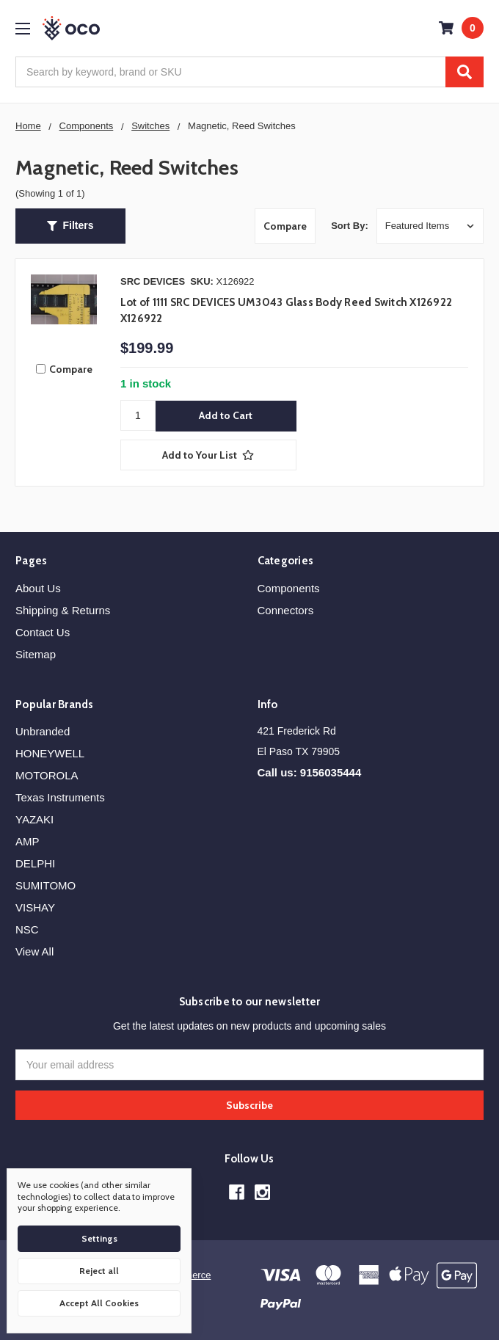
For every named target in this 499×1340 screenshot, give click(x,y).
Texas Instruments (60, 797)
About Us (38, 588)
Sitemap (35, 654)
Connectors (286, 610)
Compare (285, 226)
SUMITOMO (45, 885)
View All (34, 951)
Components (289, 588)
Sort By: (349, 225)
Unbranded (42, 731)
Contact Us (42, 632)
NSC (27, 929)
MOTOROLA (47, 775)
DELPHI (35, 863)
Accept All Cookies (99, 1302)
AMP (27, 841)
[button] (70, 226)
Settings (99, 1238)
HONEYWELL (49, 753)
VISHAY (35, 907)
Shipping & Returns (62, 610)
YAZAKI (34, 819)
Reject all (99, 1270)
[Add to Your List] (208, 455)
